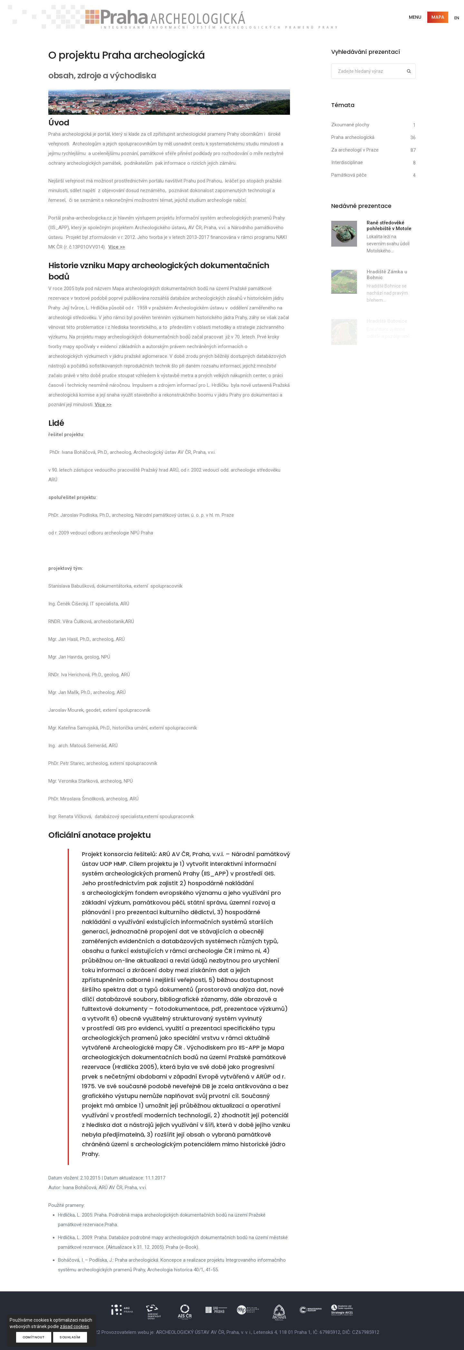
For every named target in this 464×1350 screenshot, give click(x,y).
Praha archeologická (352, 137)
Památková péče (349, 175)
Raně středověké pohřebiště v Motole (389, 225)
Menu (414, 17)
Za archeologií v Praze (355, 150)
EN (456, 18)
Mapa (437, 17)
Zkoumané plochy (350, 125)
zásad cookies (74, 1326)
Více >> (116, 247)
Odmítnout (34, 1337)
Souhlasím (70, 1337)
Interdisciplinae (347, 162)
